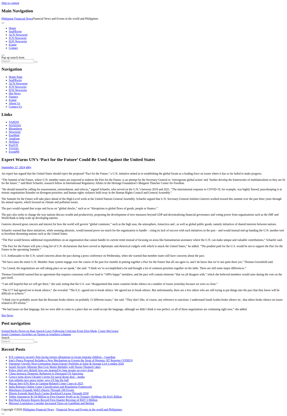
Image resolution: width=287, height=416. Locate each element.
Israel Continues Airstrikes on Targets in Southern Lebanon (36, 334)
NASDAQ (15, 125)
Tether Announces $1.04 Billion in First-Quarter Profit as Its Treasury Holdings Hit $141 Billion (65, 396)
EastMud (14, 135)
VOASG (14, 148)
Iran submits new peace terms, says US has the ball (39, 380)
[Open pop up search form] (2, 55)
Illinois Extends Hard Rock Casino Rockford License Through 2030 (49, 393)
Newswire (15, 131)
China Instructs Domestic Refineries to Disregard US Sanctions (46, 373)
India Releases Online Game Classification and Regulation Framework (50, 386)
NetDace (14, 141)
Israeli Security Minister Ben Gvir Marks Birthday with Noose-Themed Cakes (55, 367)
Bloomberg (15, 128)
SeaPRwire (15, 31)
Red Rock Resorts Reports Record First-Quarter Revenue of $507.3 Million (53, 400)
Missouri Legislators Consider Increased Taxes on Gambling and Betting (51, 403)
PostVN (13, 145)
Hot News (14, 93)
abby (28, 167)
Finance (13, 96)
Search (5, 337)
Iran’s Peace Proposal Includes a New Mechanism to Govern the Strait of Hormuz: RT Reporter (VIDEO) (71, 360)
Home (12, 28)
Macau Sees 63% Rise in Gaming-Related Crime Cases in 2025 (46, 383)
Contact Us (15, 106)
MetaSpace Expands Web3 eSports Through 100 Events (41, 390)
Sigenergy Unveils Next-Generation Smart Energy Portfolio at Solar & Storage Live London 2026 (66, 363)
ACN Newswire (18, 34)
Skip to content (10, 3)
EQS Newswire (18, 41)
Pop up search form (12, 57)
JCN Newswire (18, 38)
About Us (14, 103)
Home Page (15, 76)
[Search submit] (36, 62)
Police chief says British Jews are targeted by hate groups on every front (51, 370)
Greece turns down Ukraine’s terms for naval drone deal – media (47, 376)
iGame (13, 44)
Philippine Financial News (17, 18)
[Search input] (17, 61)
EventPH (14, 151)
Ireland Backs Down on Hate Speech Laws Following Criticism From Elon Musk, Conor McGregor (60, 331)
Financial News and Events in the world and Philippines (89, 409)
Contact (13, 48)
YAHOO (14, 122)
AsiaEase (14, 138)
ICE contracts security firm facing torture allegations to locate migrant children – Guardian (62, 357)
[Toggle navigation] (2, 22)
